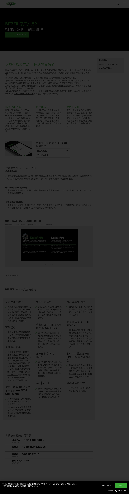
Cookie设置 (106, 486)
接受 (120, 486)
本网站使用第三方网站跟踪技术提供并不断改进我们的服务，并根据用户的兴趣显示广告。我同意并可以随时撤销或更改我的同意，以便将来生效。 (39, 485)
